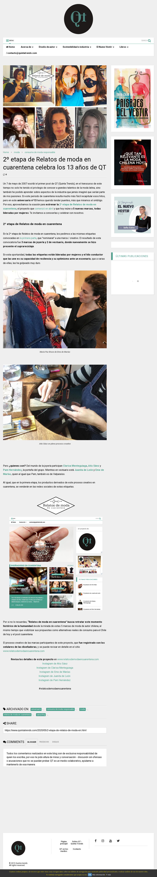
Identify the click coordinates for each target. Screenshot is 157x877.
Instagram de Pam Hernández (55, 680)
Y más (108, 875)
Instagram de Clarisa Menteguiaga (54, 667)
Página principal (63, 843)
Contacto (77, 849)
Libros (124, 47)
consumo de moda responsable (40, 152)
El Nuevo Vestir (105, 47)
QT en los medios (63, 850)
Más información (98, 875)
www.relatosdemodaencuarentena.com (23, 651)
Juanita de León (84, 469)
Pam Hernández (12, 469)
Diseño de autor (48, 47)
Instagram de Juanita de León (55, 676)
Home (10, 47)
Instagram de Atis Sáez (54, 663)
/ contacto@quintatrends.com (21, 53)
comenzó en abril (44, 208)
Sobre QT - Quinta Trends (77, 843)
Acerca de (27, 47)
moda (17, 152)
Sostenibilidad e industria (77, 47)
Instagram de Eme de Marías (54, 671)
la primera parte (28, 238)
